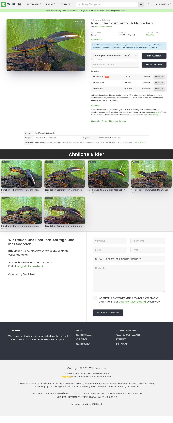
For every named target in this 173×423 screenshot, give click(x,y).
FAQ (104, 121)
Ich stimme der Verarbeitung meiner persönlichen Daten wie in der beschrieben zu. (130, 301)
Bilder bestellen (83, 334)
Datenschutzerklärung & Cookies (63, 393)
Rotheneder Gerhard (103, 27)
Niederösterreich (105, 138)
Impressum (37, 393)
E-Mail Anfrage (153, 115)
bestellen (159, 77)
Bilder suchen (82, 343)
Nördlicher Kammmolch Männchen (122, 23)
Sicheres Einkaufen (117, 121)
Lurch (97, 143)
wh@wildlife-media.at (30, 266)
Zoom (79, 21)
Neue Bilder (81, 339)
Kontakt (95, 121)
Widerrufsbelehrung (94, 393)
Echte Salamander (87, 143)
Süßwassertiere (50, 138)
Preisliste (157, 112)
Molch (102, 143)
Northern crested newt (70, 143)
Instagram (122, 343)
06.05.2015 (150, 35)
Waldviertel (116, 138)
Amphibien (39, 138)
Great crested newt (125, 143)
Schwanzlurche (111, 143)
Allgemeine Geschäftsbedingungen (124, 393)
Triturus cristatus (100, 20)
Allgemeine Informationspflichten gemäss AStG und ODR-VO (87, 397)
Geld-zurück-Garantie (128, 334)
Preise (78, 330)
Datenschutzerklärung (132, 301)
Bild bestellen (154, 55)
